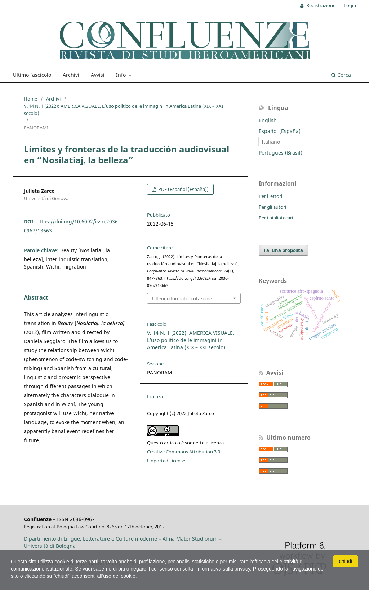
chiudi (345, 561)
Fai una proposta (283, 250)
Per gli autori (272, 207)
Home (30, 99)
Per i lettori (270, 196)
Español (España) (280, 131)
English (268, 120)
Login (350, 5)
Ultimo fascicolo (32, 74)
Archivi (71, 74)
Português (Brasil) (280, 152)
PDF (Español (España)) (183, 189)
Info (121, 74)
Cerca (341, 74)
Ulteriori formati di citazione (182, 298)
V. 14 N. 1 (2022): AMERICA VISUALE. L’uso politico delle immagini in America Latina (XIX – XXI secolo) (123, 109)
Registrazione (320, 5)
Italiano (271, 141)
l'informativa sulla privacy (222, 569)
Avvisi (98, 74)
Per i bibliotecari (276, 217)
